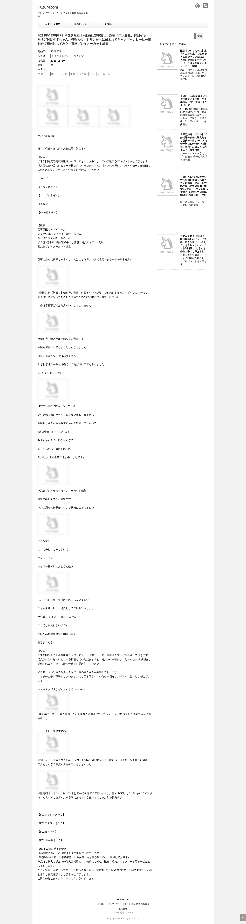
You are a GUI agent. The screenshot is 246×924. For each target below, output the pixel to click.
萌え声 (82, 74)
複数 (72, 74)
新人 (91, 74)
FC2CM (108, 24)
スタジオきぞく (60, 56)
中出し (55, 74)
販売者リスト (80, 24)
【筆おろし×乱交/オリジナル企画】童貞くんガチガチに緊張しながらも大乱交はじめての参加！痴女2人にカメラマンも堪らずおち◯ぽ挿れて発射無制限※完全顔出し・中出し (194, 187)
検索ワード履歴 (52, 24)
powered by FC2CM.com (128, 918)
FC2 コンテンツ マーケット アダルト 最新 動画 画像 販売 (123, 904)
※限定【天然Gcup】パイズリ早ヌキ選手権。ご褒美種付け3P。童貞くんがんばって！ (194, 100)
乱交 (64, 74)
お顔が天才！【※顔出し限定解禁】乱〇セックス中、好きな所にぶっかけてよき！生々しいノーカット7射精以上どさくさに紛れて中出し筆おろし (194, 244)
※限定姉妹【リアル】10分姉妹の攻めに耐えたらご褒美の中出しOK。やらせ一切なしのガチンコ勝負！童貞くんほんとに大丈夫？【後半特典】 (194, 142)
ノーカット (103, 74)
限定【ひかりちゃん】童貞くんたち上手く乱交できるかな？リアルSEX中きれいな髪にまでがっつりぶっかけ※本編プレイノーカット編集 (193, 58)
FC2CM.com (48, 7)
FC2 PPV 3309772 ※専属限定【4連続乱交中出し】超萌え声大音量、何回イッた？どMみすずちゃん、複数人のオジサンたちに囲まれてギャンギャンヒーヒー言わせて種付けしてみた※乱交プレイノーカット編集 (94, 39)
